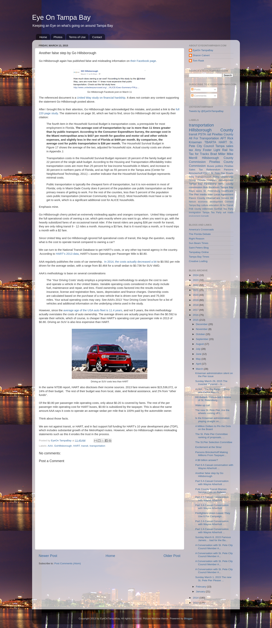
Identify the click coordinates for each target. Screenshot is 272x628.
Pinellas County (222, 134)
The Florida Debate (200, 234)
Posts (196, 89)
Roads (229, 173)
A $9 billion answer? (206, 460)
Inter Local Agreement (220, 194)
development (226, 180)
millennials (207, 209)
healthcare (227, 190)
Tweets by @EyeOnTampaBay (206, 111)
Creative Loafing (198, 261)
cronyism (212, 180)
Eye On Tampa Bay (61, 17)
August (200, 344)
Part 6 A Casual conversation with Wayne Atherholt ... (214, 466)
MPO (221, 183)
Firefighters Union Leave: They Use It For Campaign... (212, 515)
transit (84, 445)
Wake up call (202, 405)
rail (209, 134)
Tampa (220, 146)
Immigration (195, 212)
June (199, 354)
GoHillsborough (63, 445)
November (202, 329)
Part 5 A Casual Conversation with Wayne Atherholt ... (212, 482)
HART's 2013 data (67, 253)
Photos (58, 37)
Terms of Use (77, 37)
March (200, 368)
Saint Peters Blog (199, 247)
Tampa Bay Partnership (203, 183)
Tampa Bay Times (199, 256)
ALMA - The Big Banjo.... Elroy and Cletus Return (212, 391)
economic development (210, 201)
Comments (198, 95)
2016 (196, 315)
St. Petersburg (211, 190)
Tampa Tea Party (212, 212)
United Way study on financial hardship (101, 97)
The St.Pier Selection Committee (213, 442)
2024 (196, 275)
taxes (199, 190)
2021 (196, 290)
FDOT (206, 173)
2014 (196, 597)
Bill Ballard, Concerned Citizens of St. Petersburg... (213, 399)
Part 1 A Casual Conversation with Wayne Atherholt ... (212, 531)
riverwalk (205, 216)
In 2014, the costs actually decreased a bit (130, 261)
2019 (196, 300)
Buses (210, 166)
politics (219, 166)
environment (194, 216)
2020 (196, 295)
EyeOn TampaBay (203, 50)
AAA (50, 445)
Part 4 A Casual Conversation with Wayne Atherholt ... (212, 498)
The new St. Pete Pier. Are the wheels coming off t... (212, 412)
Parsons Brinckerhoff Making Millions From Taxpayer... (211, 454)
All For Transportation (204, 138)
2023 (196, 280)
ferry (191, 176)
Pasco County (197, 198)
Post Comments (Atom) (67, 563)
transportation (97, 445)
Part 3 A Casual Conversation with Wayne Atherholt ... (212, 507)
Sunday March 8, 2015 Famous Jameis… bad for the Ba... (213, 539)
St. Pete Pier (218, 173)
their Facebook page (143, 60)
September (202, 339)
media (203, 194)
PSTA (202, 134)
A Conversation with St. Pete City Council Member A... (214, 547)
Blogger (188, 618)
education (214, 205)
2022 (196, 285)
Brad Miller (217, 154)
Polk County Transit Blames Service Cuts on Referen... (211, 491)
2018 (196, 305)
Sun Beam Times (198, 243)
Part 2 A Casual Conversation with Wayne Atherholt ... (212, 523)
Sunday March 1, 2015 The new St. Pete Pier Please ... (213, 579)
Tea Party (228, 209)
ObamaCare (213, 198)
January (201, 591)
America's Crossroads (201, 229)
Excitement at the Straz (208, 447)
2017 (196, 309)
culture (204, 205)
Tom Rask (198, 60)
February (201, 586)
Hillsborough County (211, 130)
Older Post (172, 556)
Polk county (195, 209)
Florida (201, 180)
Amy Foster (203, 150)
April (199, 363)
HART (76, 445)
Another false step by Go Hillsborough (209, 475)
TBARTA (210, 142)
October (201, 334)
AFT (223, 138)
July (198, 348)
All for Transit (226, 205)
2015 (196, 319)
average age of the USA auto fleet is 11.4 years (92, 310)
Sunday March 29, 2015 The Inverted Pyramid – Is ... (211, 383)
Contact (97, 37)
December (202, 324)
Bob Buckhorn (211, 187)
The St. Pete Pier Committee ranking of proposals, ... (211, 436)
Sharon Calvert (201, 55)
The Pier (194, 194)
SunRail (218, 209)
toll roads (228, 212)
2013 (196, 602)
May (198, 358)
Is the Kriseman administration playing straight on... (212, 420)
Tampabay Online (199, 252)
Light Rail (220, 150)
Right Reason (196, 238)
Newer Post (48, 556)
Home (43, 37)
